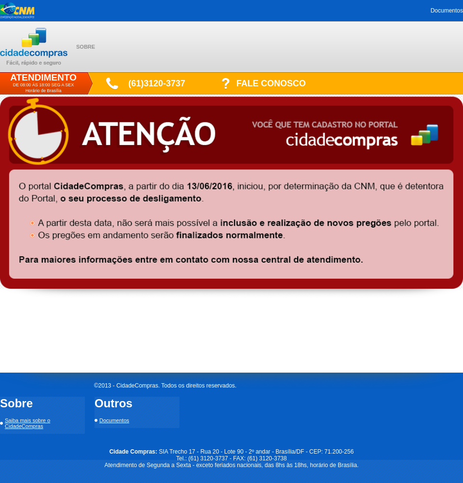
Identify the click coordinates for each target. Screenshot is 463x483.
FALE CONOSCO (271, 83)
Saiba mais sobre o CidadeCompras (27, 423)
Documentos (447, 10)
